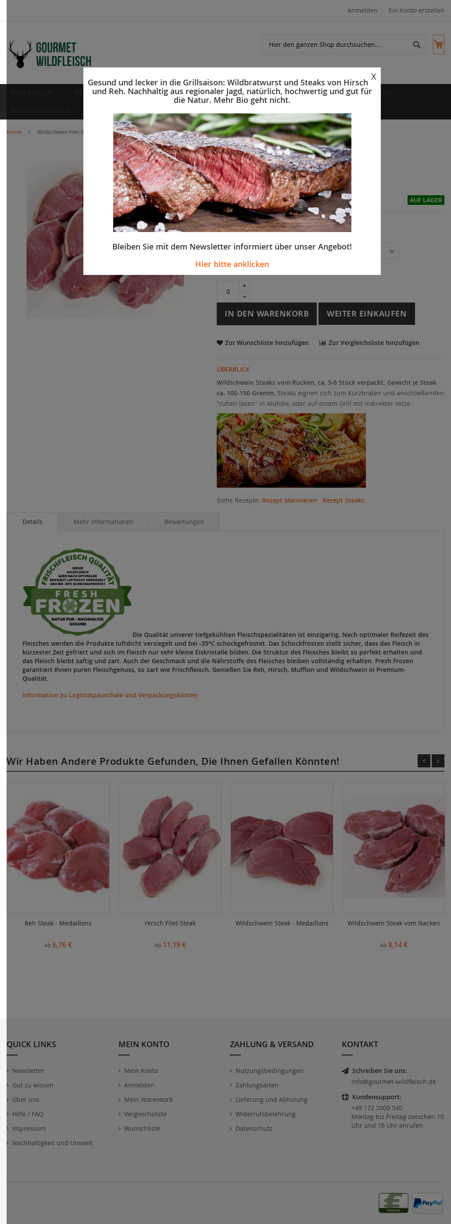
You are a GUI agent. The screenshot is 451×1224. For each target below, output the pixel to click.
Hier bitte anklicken (232, 264)
